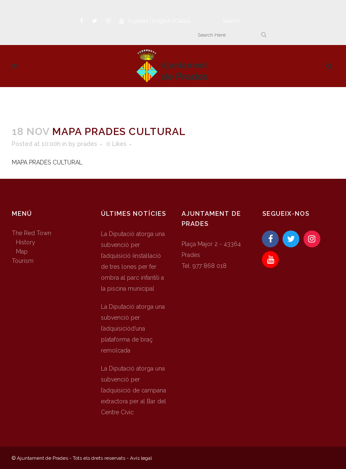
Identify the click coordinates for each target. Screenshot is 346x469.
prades (87, 143)
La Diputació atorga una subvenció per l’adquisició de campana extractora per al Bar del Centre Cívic (133, 390)
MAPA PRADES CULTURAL (47, 162)
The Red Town (31, 233)
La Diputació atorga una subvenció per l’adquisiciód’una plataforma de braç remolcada (133, 328)
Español (138, 21)
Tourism (23, 260)
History (25, 242)
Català (182, 21)
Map (22, 251)
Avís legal (141, 458)
